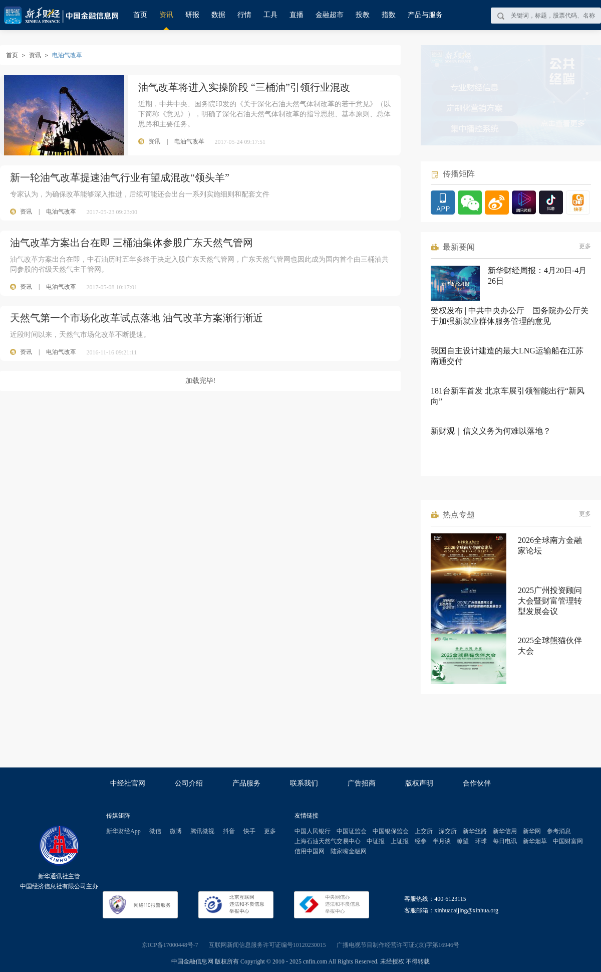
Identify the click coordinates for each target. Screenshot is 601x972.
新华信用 (505, 831)
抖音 (229, 831)
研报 (192, 15)
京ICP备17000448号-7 (170, 944)
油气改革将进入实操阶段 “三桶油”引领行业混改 (244, 87)
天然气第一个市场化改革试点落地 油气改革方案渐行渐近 (136, 317)
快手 (249, 831)
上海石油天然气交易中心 (327, 841)
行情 (244, 15)
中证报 (376, 841)
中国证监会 (352, 831)
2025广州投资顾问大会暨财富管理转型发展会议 (550, 601)
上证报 (400, 841)
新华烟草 (535, 841)
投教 (363, 15)
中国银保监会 (391, 831)
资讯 (166, 15)
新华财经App (123, 831)
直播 (296, 15)
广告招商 (362, 783)
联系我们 (304, 783)
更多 (585, 246)
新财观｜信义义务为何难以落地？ (491, 431)
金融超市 (330, 15)
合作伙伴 (477, 783)
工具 (270, 15)
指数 (389, 15)
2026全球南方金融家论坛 (550, 545)
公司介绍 (189, 783)
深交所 (448, 831)
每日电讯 (505, 841)
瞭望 (463, 841)
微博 (176, 831)
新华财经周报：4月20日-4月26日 (537, 275)
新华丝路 (475, 831)
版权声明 (419, 783)
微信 (155, 831)
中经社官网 (127, 783)
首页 (140, 15)
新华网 (532, 831)
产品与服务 (425, 15)
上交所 (424, 831)
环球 (481, 841)
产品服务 (246, 783)
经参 (421, 841)
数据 (218, 15)
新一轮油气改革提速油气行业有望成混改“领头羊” (119, 177)
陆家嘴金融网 (349, 851)
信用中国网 (309, 851)
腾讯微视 (202, 831)
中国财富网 (568, 841)
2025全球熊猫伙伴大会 (550, 645)
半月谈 (442, 841)
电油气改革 (61, 211)
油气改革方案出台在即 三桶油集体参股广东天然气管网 (131, 242)
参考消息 (559, 831)
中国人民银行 (312, 831)
